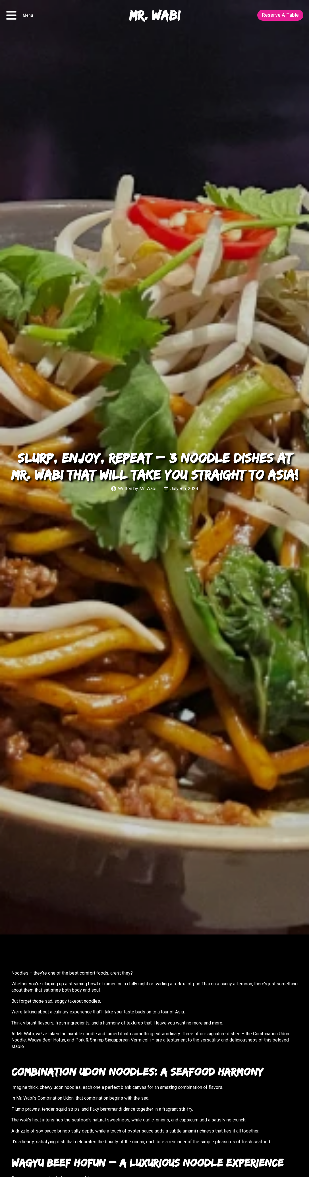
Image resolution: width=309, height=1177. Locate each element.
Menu (28, 15)
